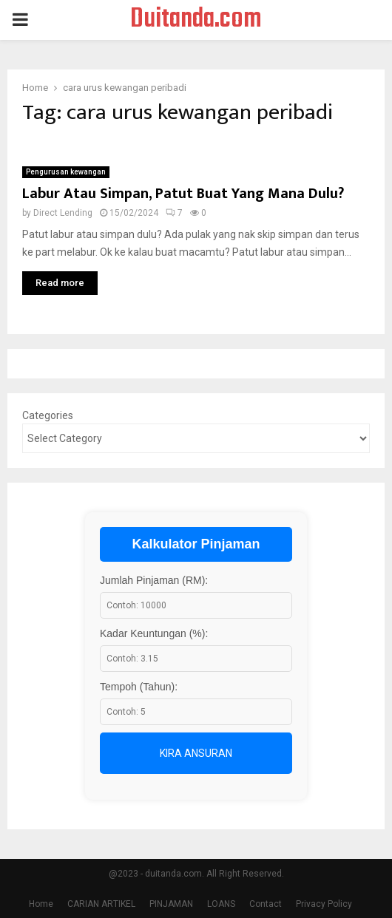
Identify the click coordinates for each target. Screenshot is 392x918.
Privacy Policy (324, 904)
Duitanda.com (196, 19)
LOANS (221, 904)
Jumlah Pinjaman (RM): (154, 580)
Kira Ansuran (196, 753)
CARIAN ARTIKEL (101, 904)
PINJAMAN (171, 904)
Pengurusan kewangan (66, 172)
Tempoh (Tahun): (139, 687)
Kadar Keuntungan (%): (154, 633)
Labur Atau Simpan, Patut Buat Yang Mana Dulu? (183, 193)
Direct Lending (62, 213)
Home (41, 904)
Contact (265, 904)
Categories (47, 415)
